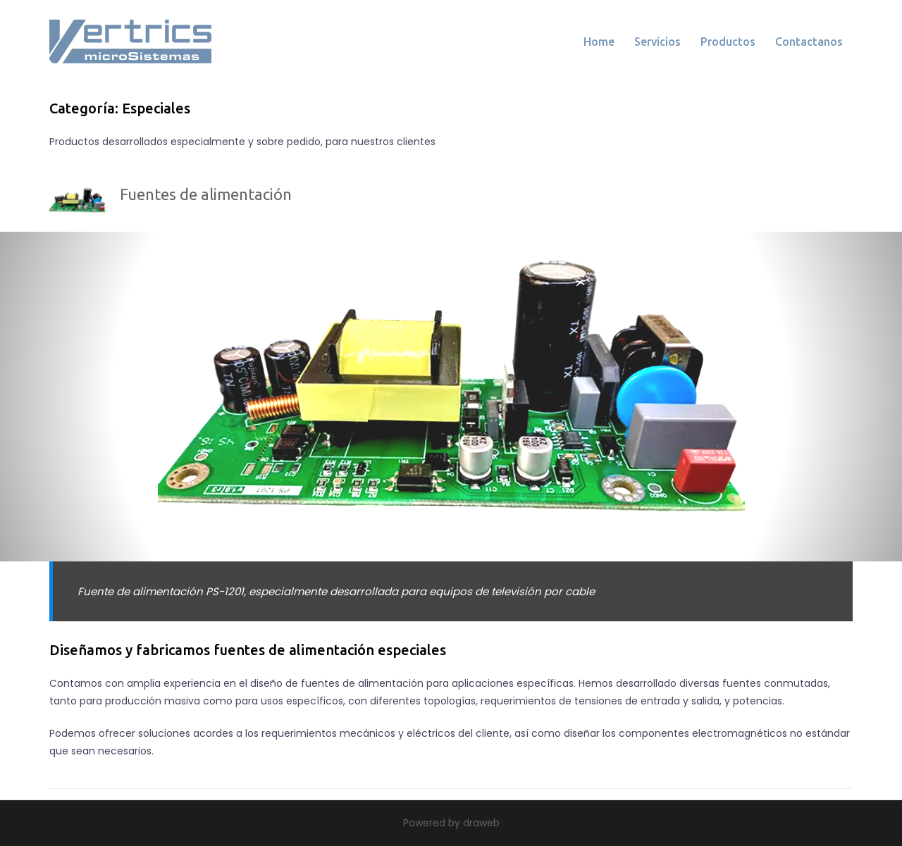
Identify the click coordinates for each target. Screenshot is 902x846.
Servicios (657, 41)
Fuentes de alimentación (206, 194)
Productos (727, 41)
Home (598, 41)
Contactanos (809, 41)
